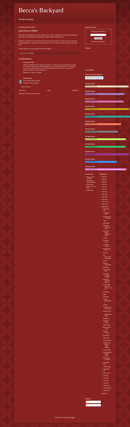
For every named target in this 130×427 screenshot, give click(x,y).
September (106, 369)
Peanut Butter (107, 350)
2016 (103, 189)
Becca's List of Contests (91, 177)
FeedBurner (102, 41)
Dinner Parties (107, 340)
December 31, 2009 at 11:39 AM (32, 72)
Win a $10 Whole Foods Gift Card (106, 233)
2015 (103, 192)
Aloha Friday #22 (106, 270)
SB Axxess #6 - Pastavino (107, 217)
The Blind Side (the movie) (107, 308)
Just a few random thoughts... (107, 275)
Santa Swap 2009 (106, 249)
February (106, 388)
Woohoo (105, 253)
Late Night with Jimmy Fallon (107, 354)
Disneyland (106, 223)
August (105, 373)
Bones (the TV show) (107, 328)
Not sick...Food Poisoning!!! (107, 256)
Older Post (75, 90)
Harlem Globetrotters (107, 301)
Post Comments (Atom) (32, 93)
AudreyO (26, 78)
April (104, 383)
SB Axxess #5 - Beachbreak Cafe (107, 314)
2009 (103, 207)
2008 (103, 393)
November (106, 362)
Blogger (72, 417)
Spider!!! (105, 305)
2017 (103, 187)
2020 (103, 179)
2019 (103, 182)
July (104, 375)
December (106, 209)
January (105, 390)
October (105, 366)
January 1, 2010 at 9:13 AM (31, 83)
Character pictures (106, 245)
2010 (103, 204)
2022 (103, 177)
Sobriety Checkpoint (107, 264)
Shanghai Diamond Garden (106, 281)
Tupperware (90, 190)
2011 (103, 202)
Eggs (104, 294)
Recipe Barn (90, 184)
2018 (103, 184)
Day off (105, 238)
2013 (103, 197)
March (105, 385)
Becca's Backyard (41, 10)
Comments (90, 405)
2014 (103, 194)
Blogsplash (106, 318)
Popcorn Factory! (106, 332)
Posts (88, 402)
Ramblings (106, 267)
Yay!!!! (105, 220)
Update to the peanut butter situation (107, 345)
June (104, 378)
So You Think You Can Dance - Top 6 (107, 287)
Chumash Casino (106, 321)
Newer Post (22, 90)
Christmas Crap (106, 241)
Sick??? (105, 260)
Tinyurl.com (106, 338)
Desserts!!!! (106, 335)
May (104, 380)
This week (106, 292)
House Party (106, 325)
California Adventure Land (106, 227)
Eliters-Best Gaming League (91, 181)
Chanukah (106, 297)
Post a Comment (26, 87)
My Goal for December (106, 358)
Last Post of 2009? (106, 213)
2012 (103, 199)
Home (49, 90)
